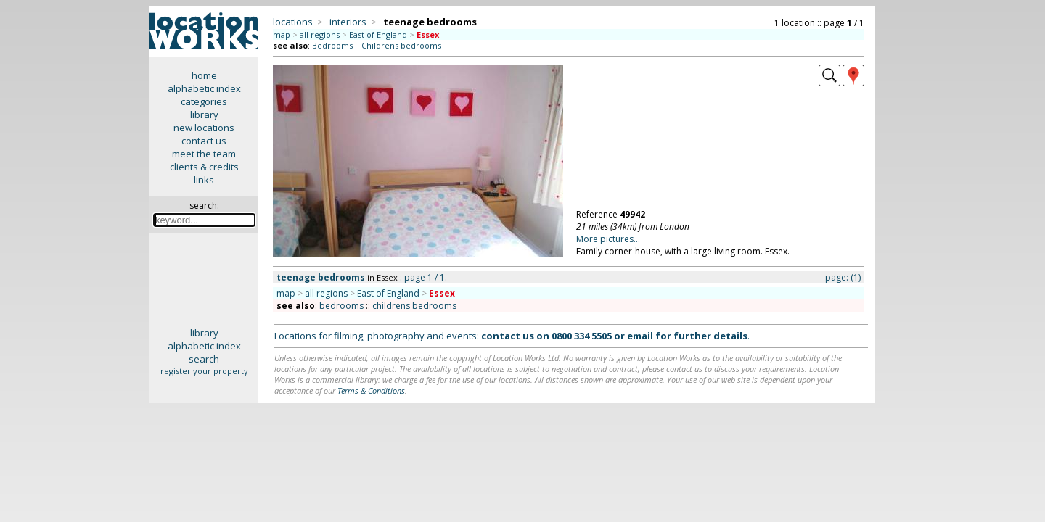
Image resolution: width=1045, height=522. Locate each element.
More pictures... (608, 239)
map (281, 34)
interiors (347, 21)
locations (293, 21)
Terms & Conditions (371, 390)
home (204, 75)
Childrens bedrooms (401, 45)
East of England (378, 34)
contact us (203, 140)
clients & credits (204, 166)
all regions (320, 34)
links (204, 179)
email (640, 335)
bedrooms (341, 305)
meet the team (204, 153)
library (204, 114)
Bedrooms (332, 45)
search (204, 358)
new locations (203, 127)
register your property (204, 370)
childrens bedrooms (414, 305)
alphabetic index (204, 88)
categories (204, 101)
